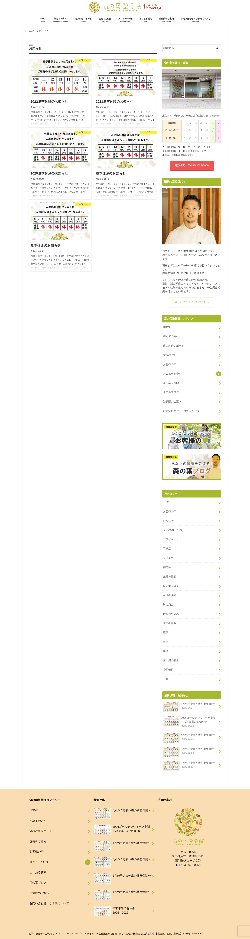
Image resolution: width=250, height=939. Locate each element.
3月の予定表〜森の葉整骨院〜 (190, 752)
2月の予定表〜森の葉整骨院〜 (190, 766)
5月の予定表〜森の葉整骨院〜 (190, 707)
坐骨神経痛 (169, 576)
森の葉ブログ (171, 392)
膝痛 (165, 641)
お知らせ (168, 520)
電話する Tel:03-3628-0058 (192, 165)
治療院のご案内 (166, 20)
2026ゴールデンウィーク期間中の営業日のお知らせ (189, 721)
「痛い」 (168, 502)
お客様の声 (169, 364)
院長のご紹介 (105, 20)
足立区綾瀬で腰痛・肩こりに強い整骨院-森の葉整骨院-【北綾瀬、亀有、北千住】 (140, 933)
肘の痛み (168, 604)
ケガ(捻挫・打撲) (173, 530)
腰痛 (165, 632)
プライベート (171, 539)
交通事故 (168, 557)
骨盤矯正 (168, 669)
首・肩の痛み (171, 660)
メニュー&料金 (125, 20)
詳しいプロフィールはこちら (192, 302)
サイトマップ (73, 933)
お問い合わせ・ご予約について (195, 20)
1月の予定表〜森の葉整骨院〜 (122, 893)
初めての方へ (60, 20)
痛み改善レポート (83, 20)
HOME (167, 327)
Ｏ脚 (165, 679)
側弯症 (167, 567)
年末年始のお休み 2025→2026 (114, 912)
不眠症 (167, 548)
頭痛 (165, 651)
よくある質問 (145, 20)
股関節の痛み (171, 613)
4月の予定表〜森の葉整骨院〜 (190, 738)
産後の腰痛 (169, 595)
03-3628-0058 (192, 864)
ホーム (43, 20)
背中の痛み (169, 623)
